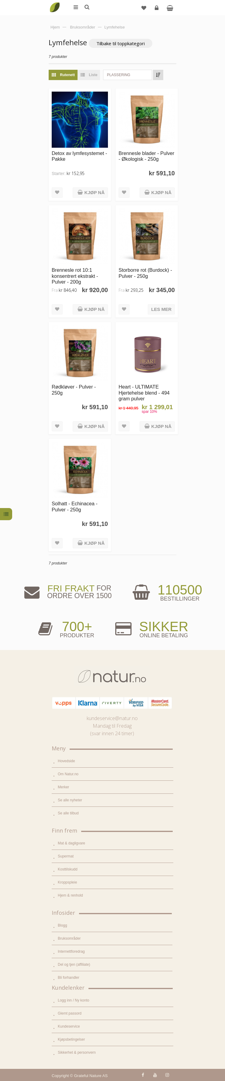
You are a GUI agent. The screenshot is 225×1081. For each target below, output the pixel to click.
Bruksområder (69, 938)
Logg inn (157, 10)
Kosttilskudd (68, 869)
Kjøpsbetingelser (71, 1039)
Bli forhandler (68, 977)
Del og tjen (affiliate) (74, 964)
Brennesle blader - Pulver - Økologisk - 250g (146, 156)
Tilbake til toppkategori (120, 43)
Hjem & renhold (70, 895)
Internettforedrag (71, 951)
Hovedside (66, 761)
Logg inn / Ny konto (73, 1000)
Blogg (62, 925)
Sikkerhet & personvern (77, 1052)
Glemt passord (69, 1013)
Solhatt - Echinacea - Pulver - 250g (75, 506)
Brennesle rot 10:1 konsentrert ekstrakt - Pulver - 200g (75, 276)
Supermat (66, 856)
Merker (63, 787)
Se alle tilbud (68, 813)
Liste (87, 75)
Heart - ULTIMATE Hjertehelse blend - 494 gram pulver (144, 392)
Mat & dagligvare (71, 843)
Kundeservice (69, 1026)
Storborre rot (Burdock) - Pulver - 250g (145, 272)
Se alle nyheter (70, 800)
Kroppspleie (67, 882)
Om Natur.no (68, 774)
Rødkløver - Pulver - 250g (74, 389)
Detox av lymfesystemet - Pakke (79, 156)
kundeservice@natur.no (112, 718)
